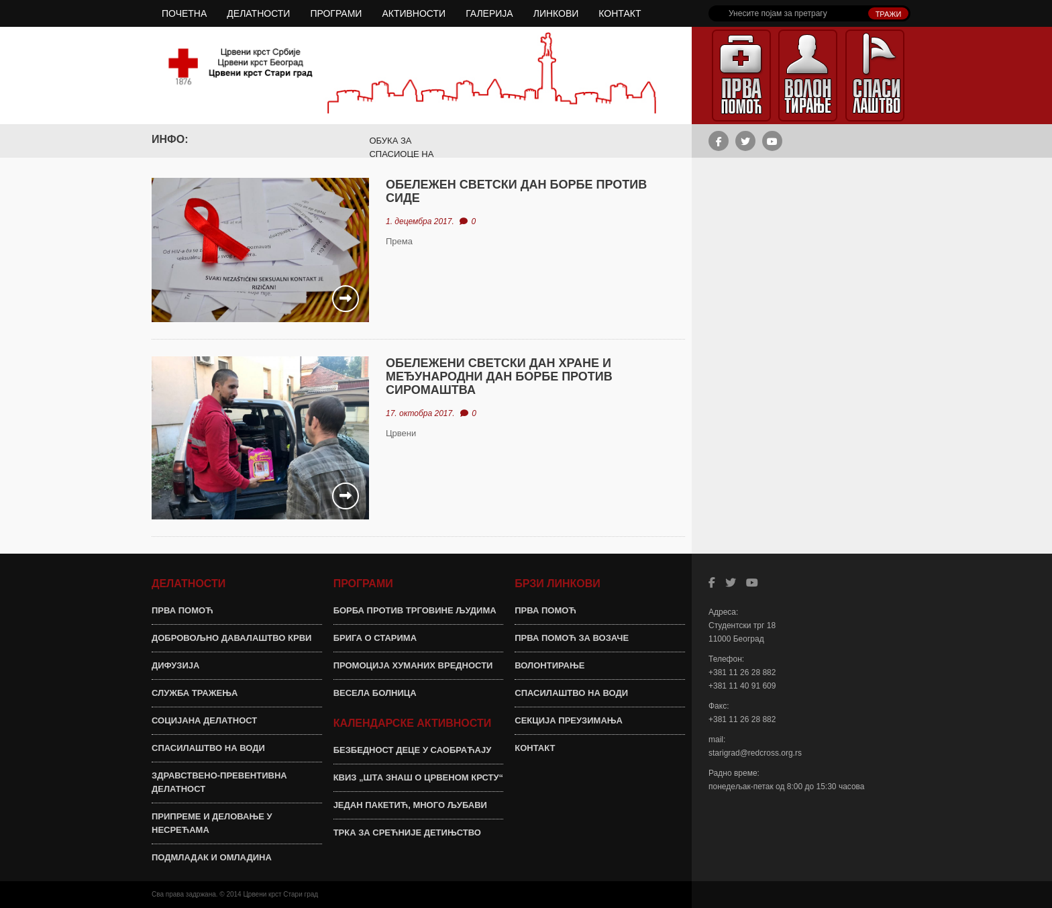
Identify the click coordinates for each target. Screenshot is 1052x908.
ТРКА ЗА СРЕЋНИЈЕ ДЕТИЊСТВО (407, 832)
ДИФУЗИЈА (175, 665)
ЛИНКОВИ (556, 13)
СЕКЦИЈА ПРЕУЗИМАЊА (569, 720)
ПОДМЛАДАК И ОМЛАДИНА (212, 857)
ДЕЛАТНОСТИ (258, 13)
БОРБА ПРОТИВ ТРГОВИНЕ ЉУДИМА (414, 610)
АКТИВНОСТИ (413, 13)
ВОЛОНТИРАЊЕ (549, 665)
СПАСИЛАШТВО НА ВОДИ (208, 748)
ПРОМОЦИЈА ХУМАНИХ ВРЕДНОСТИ (413, 665)
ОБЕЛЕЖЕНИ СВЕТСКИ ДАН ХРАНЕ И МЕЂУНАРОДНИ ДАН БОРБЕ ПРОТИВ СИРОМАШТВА (499, 376)
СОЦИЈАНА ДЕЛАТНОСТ (204, 720)
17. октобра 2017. (420, 413)
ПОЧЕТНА (184, 13)
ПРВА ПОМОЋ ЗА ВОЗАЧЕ (572, 638)
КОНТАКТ (619, 13)
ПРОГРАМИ (336, 13)
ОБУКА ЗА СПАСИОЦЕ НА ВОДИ (401, 154)
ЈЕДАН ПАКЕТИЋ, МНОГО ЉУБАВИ (410, 805)
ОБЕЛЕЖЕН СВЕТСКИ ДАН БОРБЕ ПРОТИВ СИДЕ (516, 191)
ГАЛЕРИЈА (489, 13)
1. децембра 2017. (420, 221)
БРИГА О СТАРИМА (375, 638)
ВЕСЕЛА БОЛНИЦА (375, 693)
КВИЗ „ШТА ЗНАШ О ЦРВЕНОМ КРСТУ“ (418, 777)
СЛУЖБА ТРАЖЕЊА (195, 693)
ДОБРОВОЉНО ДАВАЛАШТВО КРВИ (231, 638)
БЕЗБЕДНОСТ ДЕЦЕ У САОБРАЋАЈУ (412, 750)
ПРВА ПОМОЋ (182, 610)
